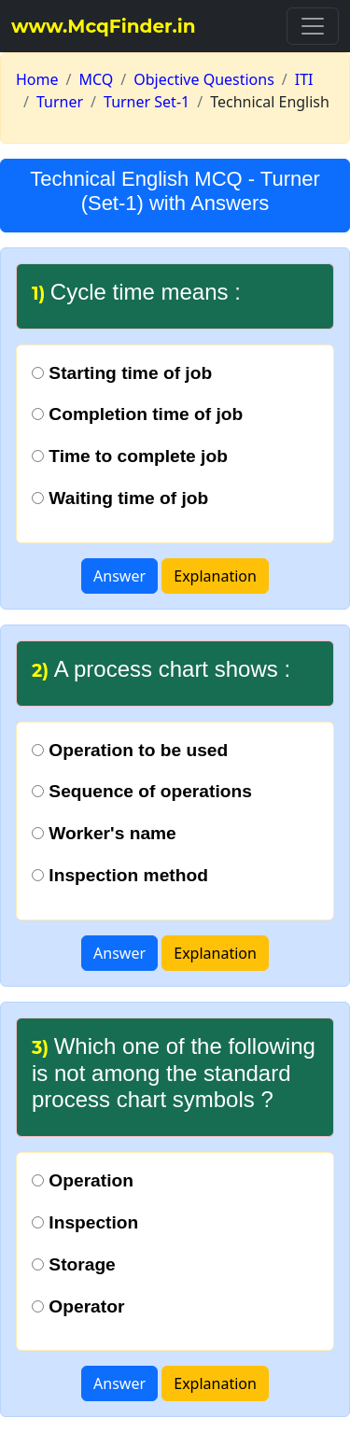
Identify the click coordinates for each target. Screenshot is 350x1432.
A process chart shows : (161, 668)
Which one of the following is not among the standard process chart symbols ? (173, 1073)
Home (37, 79)
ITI (304, 79)
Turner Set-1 (146, 101)
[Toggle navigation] (313, 26)
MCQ (95, 79)
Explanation (215, 576)
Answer (119, 576)
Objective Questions (203, 79)
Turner (59, 101)
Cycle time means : (136, 291)
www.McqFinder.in (103, 26)
